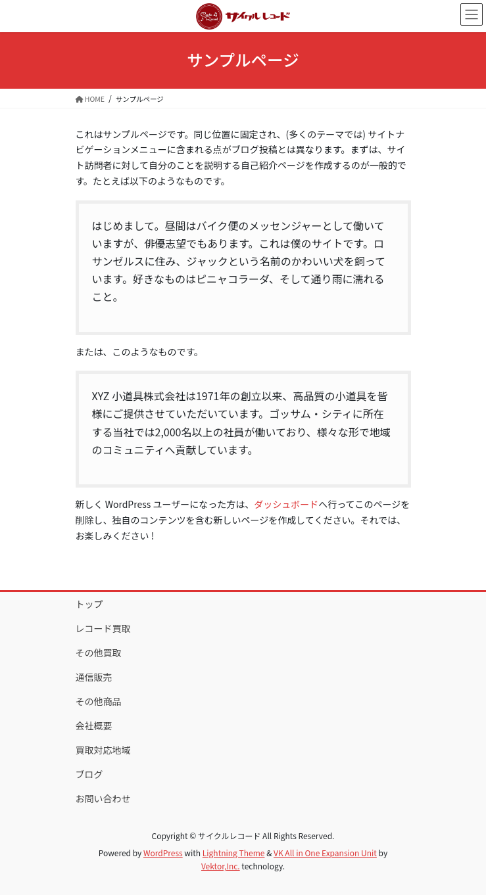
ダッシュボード (286, 504)
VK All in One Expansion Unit (325, 852)
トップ (89, 603)
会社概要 (94, 725)
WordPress (163, 852)
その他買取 (99, 652)
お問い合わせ (103, 798)
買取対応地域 (103, 749)
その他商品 (99, 701)
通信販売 (94, 676)
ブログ (89, 774)
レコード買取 (103, 628)
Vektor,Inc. (220, 865)
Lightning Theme (234, 852)
